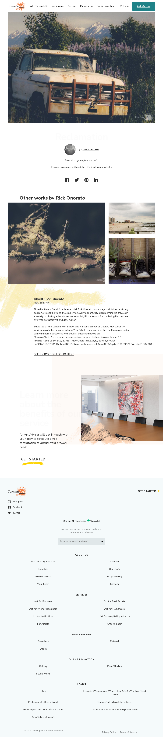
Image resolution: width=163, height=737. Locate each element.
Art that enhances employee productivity (115, 709)
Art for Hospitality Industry (114, 616)
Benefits (43, 569)
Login (126, 6)
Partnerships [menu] (86, 6)
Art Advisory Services (43, 561)
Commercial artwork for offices (114, 702)
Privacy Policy (109, 732)
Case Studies (114, 666)
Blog (43, 691)
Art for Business (43, 601)
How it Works (43, 576)
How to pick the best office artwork (43, 709)
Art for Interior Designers (43, 609)
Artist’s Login (114, 624)
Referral (114, 641)
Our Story (114, 569)
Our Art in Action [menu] (105, 6)
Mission (114, 561)
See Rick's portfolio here (54, 354)
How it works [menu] (57, 6)
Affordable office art (43, 717)
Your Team (43, 584)
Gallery (43, 666)
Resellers (43, 641)
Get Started (143, 5)
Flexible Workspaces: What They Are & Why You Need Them (114, 692)
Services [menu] (72, 6)
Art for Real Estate (114, 601)
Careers (114, 584)
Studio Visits (43, 673)
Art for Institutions (43, 616)
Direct (43, 649)
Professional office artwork (43, 702)
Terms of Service (128, 732)
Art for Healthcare (114, 609)
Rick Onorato (91, 149)
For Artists (43, 624)
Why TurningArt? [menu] (38, 6)
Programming (114, 576)
